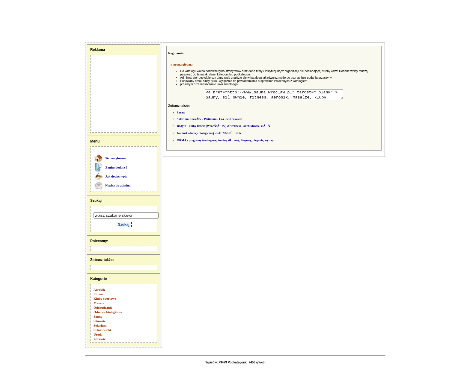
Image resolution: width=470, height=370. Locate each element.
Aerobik (99, 289)
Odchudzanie (103, 307)
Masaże (99, 303)
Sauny (98, 316)
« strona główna (181, 64)
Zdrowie (100, 339)
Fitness (98, 294)
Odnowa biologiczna (108, 312)
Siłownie (100, 321)
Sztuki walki (102, 330)
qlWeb (260, 362)
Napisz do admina (117, 185)
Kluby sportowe (105, 298)
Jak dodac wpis (116, 176)
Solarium (100, 325)
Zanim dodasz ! (116, 167)
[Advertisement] (31, 20)
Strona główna (115, 158)
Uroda (98, 334)
